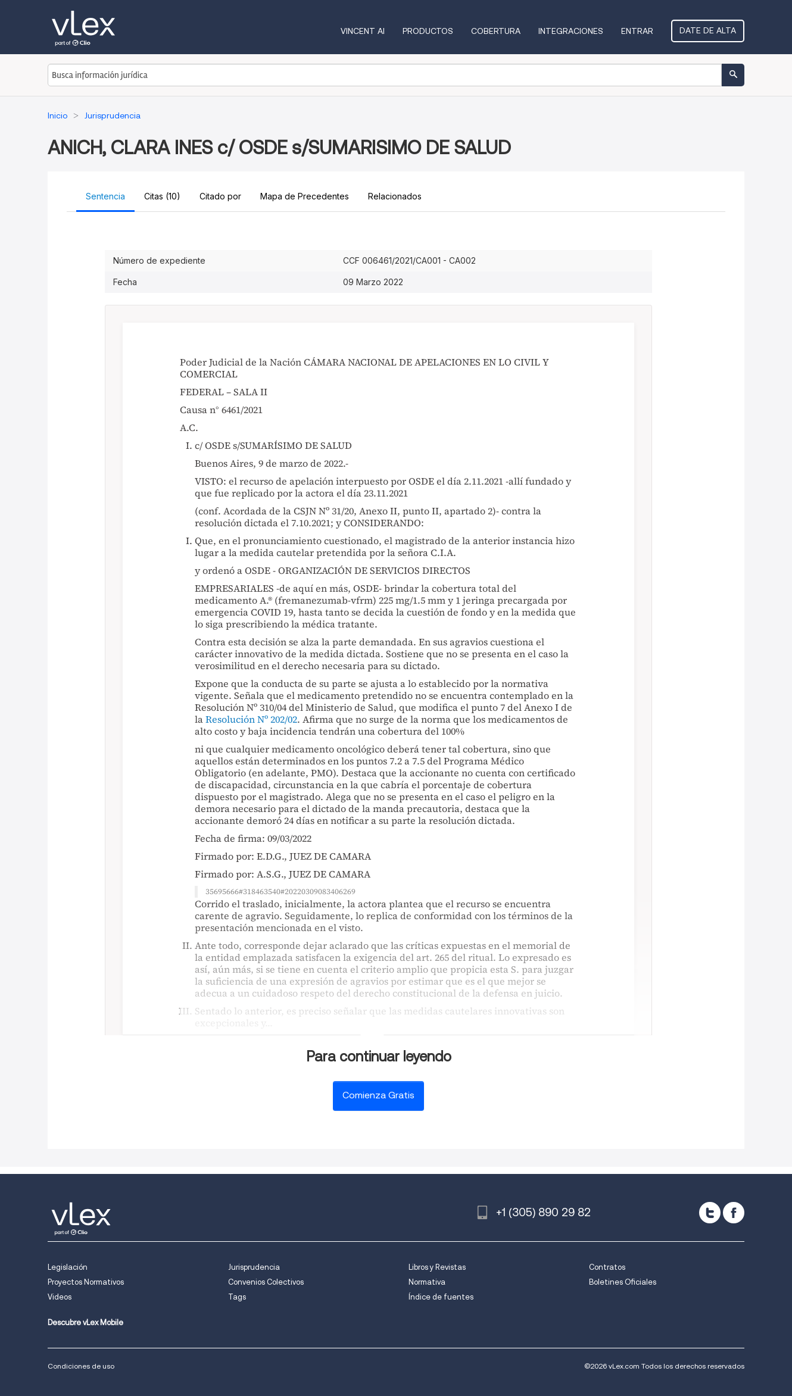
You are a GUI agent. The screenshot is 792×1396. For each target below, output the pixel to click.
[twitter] (710, 1212)
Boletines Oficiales (622, 1282)
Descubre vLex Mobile (85, 1322)
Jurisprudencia (254, 1267)
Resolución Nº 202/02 (251, 719)
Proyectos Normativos (86, 1282)
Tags (237, 1296)
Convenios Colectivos (266, 1282)
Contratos (607, 1267)
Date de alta (707, 30)
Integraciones (570, 31)
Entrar (637, 31)
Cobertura (495, 31)
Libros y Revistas (437, 1267)
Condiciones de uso (81, 1366)
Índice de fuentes (441, 1296)
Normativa (427, 1282)
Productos (428, 31)
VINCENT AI (363, 31)
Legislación (68, 1267)
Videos (59, 1296)
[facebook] (733, 1212)
